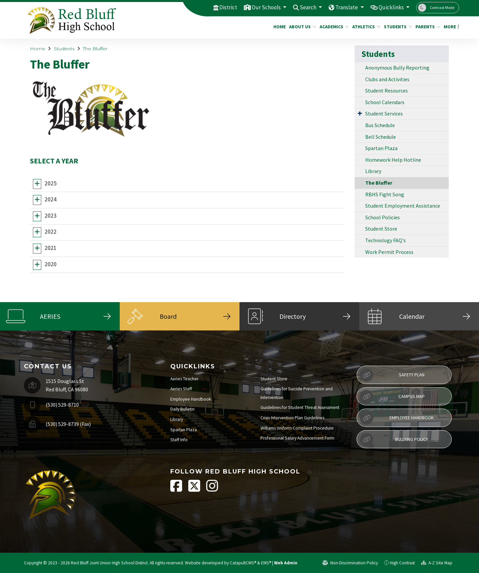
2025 (51, 183)
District (228, 7)
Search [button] (308, 7)
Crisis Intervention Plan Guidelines (292, 418)
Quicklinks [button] (392, 7)
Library (373, 171)
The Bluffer (95, 49)
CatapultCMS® (243, 563)
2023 (51, 215)
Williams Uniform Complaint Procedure (297, 428)
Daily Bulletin (182, 409)
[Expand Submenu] (360, 113)
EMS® (266, 563)
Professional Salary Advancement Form (297, 438)
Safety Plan (392, 375)
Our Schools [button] (267, 7)
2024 (51, 199)
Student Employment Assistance (402, 205)
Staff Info (179, 440)
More (450, 27)
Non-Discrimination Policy (350, 563)
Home (278, 27)
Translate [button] (347, 7)
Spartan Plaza (381, 148)
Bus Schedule (380, 125)
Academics (333, 27)
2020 (51, 264)
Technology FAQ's (385, 240)
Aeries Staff (181, 389)
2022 (51, 232)
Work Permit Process (389, 252)
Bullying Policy (394, 439)
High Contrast (402, 563)
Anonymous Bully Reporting (397, 67)
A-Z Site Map (436, 563)
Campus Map (392, 396)
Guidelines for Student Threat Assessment (299, 407)
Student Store (381, 228)
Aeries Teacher (184, 379)
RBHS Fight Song (384, 194)
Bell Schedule (380, 136)
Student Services (384, 113)
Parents (426, 27)
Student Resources (386, 90)
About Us (301, 27)
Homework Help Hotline (393, 159)
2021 (51, 248)
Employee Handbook (190, 399)
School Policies (382, 217)
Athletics (365, 27)
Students (396, 27)
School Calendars (384, 102)
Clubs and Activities (387, 79)
